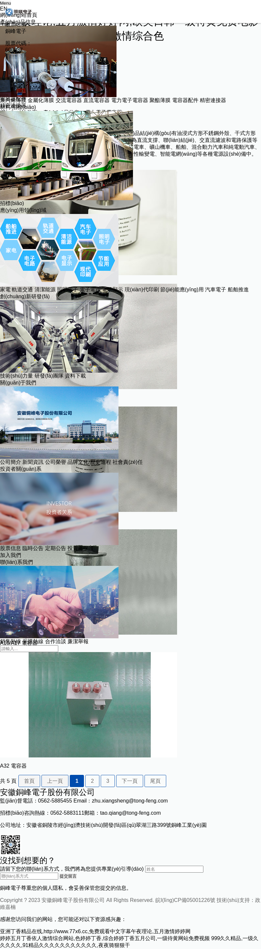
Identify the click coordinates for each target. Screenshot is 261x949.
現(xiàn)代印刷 (142, 289)
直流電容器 (96, 100)
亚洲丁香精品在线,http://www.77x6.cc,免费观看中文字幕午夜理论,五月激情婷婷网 (95, 931)
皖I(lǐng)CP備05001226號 (185, 900)
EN (3, 9)
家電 (5, 289)
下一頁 (130, 781)
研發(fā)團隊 (49, 376)
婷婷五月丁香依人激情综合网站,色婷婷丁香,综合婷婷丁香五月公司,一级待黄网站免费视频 (105, 938)
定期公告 (55, 548)
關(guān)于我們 (18, 382)
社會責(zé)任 (128, 462)
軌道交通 (22, 289)
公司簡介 (10, 462)
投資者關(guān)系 (20, 469)
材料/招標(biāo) (18, 107)
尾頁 (155, 781)
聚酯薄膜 (159, 100)
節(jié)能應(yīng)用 (182, 289)
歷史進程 (100, 462)
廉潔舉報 (78, 641)
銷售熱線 (10, 641)
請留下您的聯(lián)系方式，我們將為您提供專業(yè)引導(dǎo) (72, 869)
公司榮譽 (55, 462)
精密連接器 (213, 100)
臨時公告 (32, 548)
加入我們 (10, 555)
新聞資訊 (32, 462)
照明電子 (67, 289)
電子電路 (90, 289)
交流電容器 (69, 100)
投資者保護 (80, 548)
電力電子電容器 (129, 100)
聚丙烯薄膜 (13, 100)
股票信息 (10, 548)
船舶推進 (238, 289)
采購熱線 (32, 641)
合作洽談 (55, 641)
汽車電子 (215, 289)
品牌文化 (78, 462)
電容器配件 (185, 100)
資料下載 (75, 376)
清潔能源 (45, 289)
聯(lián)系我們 (16, 562)
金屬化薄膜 (41, 100)
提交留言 (68, 876)
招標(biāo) (12, 203)
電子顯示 (112, 289)
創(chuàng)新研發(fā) (25, 296)
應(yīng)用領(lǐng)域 (23, 210)
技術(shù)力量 (16, 376)
